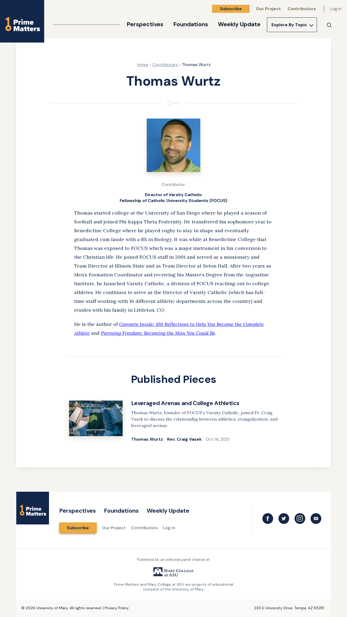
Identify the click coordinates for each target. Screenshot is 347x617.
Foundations (190, 24)
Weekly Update (239, 24)
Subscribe (231, 9)
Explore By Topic (289, 25)
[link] (173, 421)
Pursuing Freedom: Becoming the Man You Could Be (158, 333)
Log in (336, 9)
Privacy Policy (117, 607)
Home (142, 64)
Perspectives (145, 24)
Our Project (268, 9)
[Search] (329, 25)
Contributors (302, 9)
